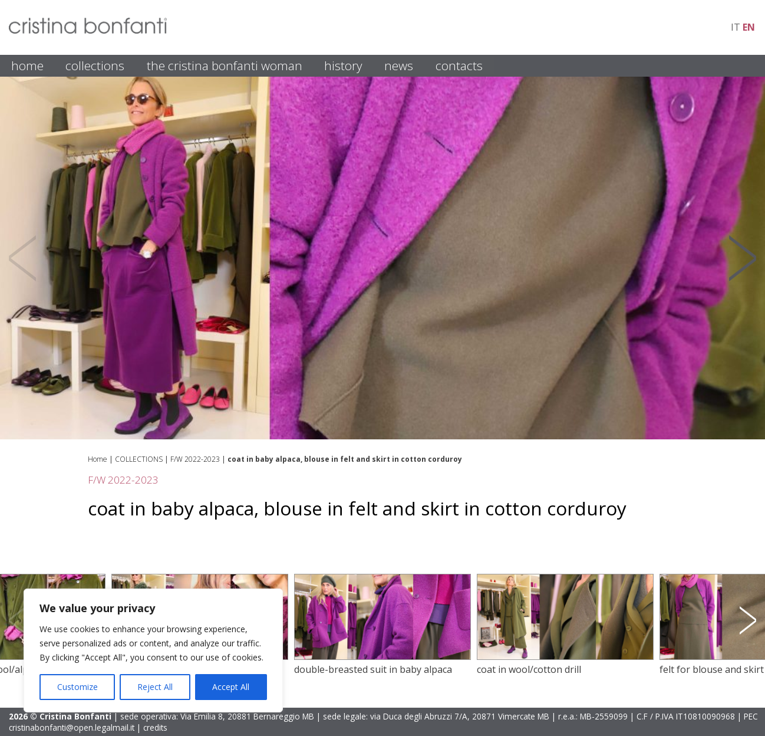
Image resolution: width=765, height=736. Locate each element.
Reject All (155, 686)
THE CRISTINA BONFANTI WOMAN (224, 65)
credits (155, 727)
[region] (153, 650)
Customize (77, 686)
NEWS (398, 65)
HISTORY (343, 65)
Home (97, 459)
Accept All (230, 686)
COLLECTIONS (94, 65)
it (735, 27)
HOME (27, 65)
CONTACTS (459, 65)
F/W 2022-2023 (195, 459)
